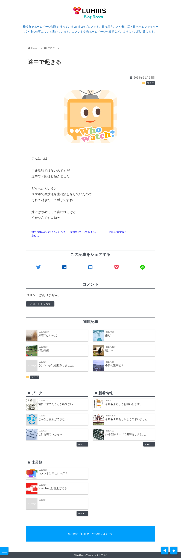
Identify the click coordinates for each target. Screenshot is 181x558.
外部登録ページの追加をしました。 (126, 434)
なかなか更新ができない (53, 419)
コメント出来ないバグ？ (53, 473)
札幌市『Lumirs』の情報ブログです (92, 533)
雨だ (107, 335)
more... (82, 444)
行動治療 (43, 350)
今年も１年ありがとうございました (126, 419)
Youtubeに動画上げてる (52, 488)
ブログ (150, 83)
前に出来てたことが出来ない (55, 404)
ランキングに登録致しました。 (56, 365)
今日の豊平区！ (114, 365)
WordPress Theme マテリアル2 (90, 555)
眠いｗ (109, 350)
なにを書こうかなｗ (50, 434)
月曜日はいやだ (47, 335)
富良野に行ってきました (84, 232)
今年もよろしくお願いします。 (123, 404)
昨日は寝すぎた (118, 232)
